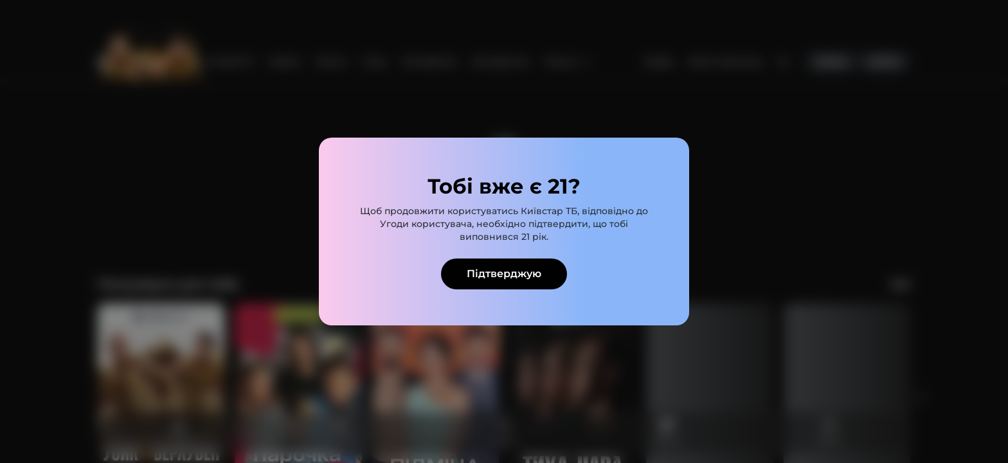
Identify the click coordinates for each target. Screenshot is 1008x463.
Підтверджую (504, 274)
